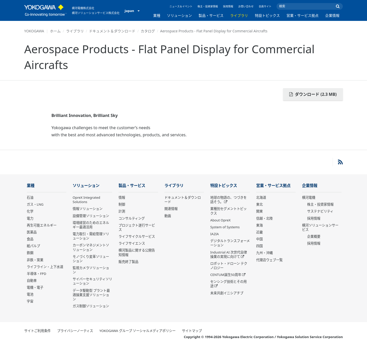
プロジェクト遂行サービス (137, 227)
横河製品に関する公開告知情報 (137, 252)
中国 (259, 239)
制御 (122, 204)
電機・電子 (35, 287)
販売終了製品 (128, 261)
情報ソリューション (87, 208)
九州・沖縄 (264, 252)
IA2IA (214, 234)
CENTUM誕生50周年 (225, 274)
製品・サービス (211, 15)
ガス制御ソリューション (91, 306)
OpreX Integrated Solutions (86, 199)
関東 (259, 211)
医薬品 (32, 232)
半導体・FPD (36, 273)
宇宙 (30, 301)
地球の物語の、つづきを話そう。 (228, 199)
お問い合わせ (246, 6)
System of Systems (225, 227)
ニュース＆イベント (180, 6)
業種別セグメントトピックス (228, 210)
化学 (30, 211)
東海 (259, 225)
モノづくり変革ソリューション (91, 258)
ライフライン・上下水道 (45, 266)
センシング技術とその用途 (228, 283)
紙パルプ (33, 246)
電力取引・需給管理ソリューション (91, 236)
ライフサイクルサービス (137, 236)
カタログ (148, 31)
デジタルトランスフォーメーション (230, 242)
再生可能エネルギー (42, 225)
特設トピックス (267, 15)
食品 (30, 239)
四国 (259, 246)
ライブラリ (239, 15)
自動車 (32, 280)
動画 (167, 216)
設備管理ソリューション (91, 216)
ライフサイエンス (132, 243)
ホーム (55, 31)
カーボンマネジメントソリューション (91, 247)
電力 (30, 218)
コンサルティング (132, 218)
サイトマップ (192, 330)
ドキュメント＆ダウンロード (112, 31)
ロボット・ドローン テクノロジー (228, 265)
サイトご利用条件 (37, 330)
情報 (122, 197)
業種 (156, 15)
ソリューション (179, 15)
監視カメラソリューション (91, 269)
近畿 (259, 232)
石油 (30, 197)
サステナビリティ (320, 211)
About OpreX (220, 220)
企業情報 (332, 15)
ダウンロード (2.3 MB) (313, 94)
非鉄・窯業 (35, 260)
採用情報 (228, 6)
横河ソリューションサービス (320, 227)
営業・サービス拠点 (302, 15)
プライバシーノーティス (75, 330)
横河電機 (308, 197)
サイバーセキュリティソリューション (92, 281)
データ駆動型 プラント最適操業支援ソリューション (91, 294)
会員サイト (265, 6)
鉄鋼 (30, 252)
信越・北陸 (264, 218)
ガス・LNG (35, 204)
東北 (259, 204)
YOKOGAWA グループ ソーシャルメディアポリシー (137, 330)
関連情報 (171, 208)
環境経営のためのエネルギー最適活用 (91, 224)
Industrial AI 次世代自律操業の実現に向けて (228, 254)
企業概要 (313, 236)
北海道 (261, 197)
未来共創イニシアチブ (226, 293)
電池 (30, 294)
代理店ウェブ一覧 (269, 260)
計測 (122, 211)
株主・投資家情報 (208, 6)
